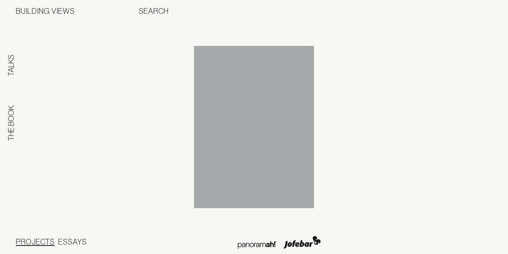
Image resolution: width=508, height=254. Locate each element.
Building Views (45, 11)
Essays (72, 241)
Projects (35, 241)
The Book (11, 123)
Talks (11, 65)
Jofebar (302, 242)
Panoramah (257, 245)
